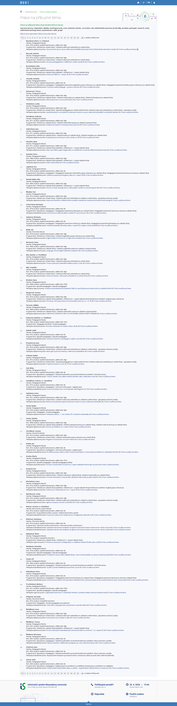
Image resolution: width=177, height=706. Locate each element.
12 (52, 38)
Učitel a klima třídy (52, 162)
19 (74, 38)
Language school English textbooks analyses (62, 251)
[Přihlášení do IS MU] (154, 2)
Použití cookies (137, 694)
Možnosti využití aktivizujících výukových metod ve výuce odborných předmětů (73, 402)
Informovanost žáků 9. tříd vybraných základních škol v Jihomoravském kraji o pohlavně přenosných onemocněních (87, 580)
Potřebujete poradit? (104, 684)
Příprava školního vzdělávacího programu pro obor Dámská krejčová (71, 643)
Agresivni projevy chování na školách (59, 502)
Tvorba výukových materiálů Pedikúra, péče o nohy (64, 263)
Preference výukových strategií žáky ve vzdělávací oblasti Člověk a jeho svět (72, 542)
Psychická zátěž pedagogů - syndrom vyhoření (63, 87)
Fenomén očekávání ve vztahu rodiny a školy (62, 326)
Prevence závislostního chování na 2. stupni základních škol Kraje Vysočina (72, 465)
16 (65, 38)
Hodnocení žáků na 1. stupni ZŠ (57, 74)
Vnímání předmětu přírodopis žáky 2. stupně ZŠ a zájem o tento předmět (72, 225)
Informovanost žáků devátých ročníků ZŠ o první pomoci (66, 213)
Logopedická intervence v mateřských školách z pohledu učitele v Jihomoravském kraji (75, 592)
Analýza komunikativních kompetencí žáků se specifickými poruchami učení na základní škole (78, 288)
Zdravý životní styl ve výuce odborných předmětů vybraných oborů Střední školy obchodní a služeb (81, 49)
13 (55, 38)
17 (68, 38)
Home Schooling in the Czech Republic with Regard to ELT (67, 389)
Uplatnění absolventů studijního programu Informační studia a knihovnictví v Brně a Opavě (78, 527)
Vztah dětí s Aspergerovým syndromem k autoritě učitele (67, 605)
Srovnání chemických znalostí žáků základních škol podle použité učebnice (72, 477)
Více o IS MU (31, 687)
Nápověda (99, 694)
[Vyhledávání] (143, 2)
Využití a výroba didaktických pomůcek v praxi (63, 567)
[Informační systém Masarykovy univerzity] (24, 2)
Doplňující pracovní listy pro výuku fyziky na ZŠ (62, 137)
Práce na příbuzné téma (48, 12)
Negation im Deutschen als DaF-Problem (60, 439)
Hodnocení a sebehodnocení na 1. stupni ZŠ (61, 490)
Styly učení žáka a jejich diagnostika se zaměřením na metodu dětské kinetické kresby (76, 150)
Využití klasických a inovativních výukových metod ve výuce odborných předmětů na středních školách (82, 112)
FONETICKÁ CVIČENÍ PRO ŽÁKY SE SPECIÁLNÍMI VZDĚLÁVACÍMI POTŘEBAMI (71, 314)
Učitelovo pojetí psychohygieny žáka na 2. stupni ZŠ (65, 175)
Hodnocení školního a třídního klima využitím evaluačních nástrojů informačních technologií (78, 200)
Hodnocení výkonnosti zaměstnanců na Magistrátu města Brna (69, 515)
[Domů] (138, 2)
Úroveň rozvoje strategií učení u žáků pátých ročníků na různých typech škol (73, 188)
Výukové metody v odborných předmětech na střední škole (67, 276)
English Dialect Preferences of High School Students (64, 238)
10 (45, 38)
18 (71, 38)
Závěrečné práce (31, 12)
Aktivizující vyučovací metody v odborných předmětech (65, 351)
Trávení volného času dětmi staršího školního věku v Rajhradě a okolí (71, 376)
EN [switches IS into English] (149, 2)
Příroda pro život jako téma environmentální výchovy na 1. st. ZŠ (68, 301)
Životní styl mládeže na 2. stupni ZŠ (58, 427)
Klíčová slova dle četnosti (47, 34)
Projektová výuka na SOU (55, 364)
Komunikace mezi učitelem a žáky (58, 618)
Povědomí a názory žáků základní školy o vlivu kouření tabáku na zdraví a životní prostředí (79, 555)
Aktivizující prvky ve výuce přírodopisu (59, 100)
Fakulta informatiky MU (49, 687)
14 (58, 38)
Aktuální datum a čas (136, 687)
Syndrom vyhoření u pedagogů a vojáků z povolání (65, 339)
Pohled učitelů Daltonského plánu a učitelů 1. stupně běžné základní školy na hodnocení (78, 668)
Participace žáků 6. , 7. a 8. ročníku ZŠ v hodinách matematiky (67, 414)
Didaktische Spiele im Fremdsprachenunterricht (63, 125)
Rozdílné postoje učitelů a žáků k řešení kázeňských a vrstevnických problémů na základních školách (82, 452)
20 (78, 38)
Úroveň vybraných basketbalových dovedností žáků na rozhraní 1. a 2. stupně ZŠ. (75, 630)
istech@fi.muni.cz (100, 687)
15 (61, 38)
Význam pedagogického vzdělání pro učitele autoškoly (65, 62)
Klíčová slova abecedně (28, 34)
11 (48, 38)
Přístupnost (133, 696)
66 (82, 38)
